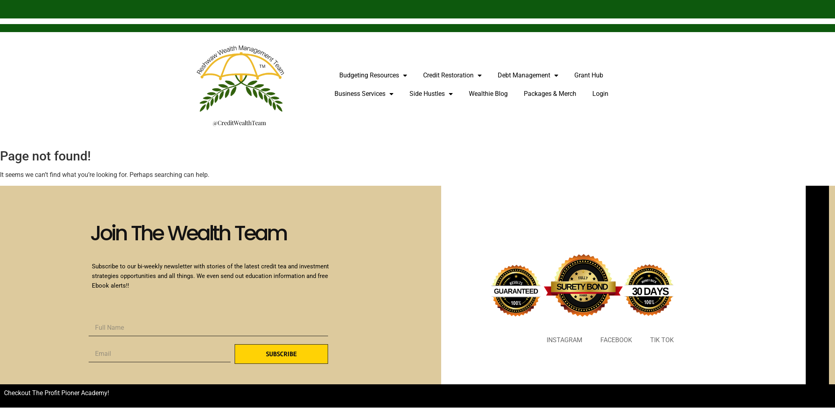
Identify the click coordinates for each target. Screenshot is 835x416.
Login (600, 93)
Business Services (363, 94)
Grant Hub (588, 75)
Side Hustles (431, 94)
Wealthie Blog (488, 93)
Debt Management (528, 75)
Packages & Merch (550, 93)
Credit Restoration (452, 75)
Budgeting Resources (373, 75)
